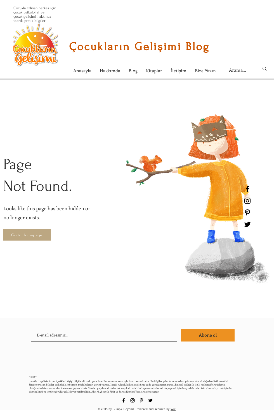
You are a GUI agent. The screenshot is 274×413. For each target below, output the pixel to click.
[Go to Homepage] (27, 235)
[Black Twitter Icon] (247, 224)
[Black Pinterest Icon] (247, 212)
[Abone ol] (208, 335)
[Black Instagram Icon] (247, 201)
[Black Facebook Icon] (247, 189)
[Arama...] (240, 70)
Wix (173, 409)
